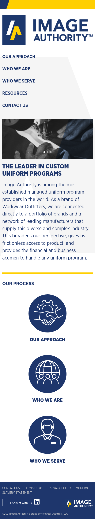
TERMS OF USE (34, 488)
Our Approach (18, 56)
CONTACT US (11, 488)
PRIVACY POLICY (60, 488)
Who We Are (16, 69)
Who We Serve (18, 81)
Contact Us (15, 105)
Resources (14, 93)
